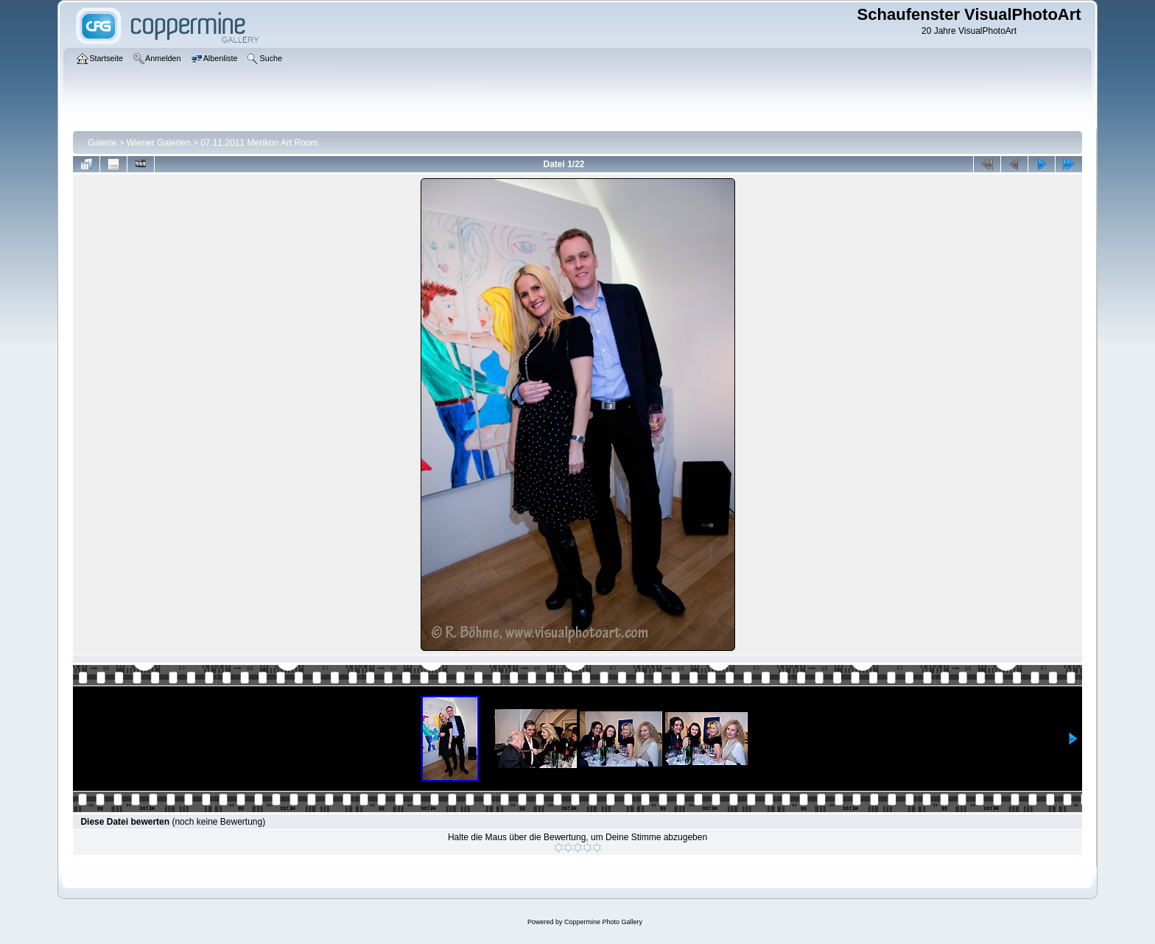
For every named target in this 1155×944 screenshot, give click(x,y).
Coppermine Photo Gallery (603, 922)
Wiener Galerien (159, 143)
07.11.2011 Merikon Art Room (258, 143)
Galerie (102, 143)
